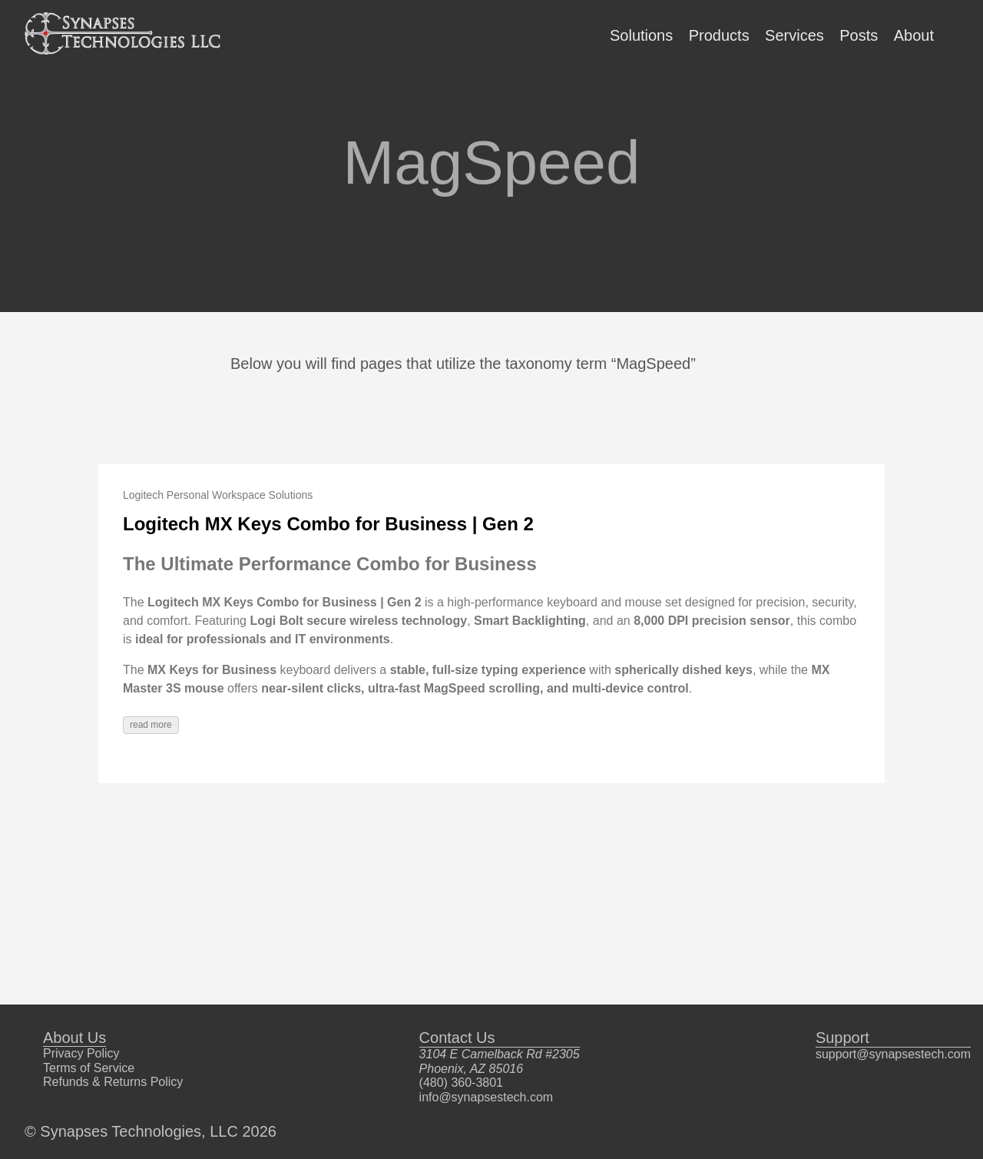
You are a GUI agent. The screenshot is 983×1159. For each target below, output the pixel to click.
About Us (74, 1037)
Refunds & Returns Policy (113, 1081)
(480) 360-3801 (461, 1082)
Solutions (641, 35)
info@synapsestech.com (486, 1097)
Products (719, 35)
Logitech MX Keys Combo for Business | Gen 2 (328, 523)
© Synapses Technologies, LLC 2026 (150, 1131)
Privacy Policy (81, 1053)
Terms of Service (88, 1067)
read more (151, 724)
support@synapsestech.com (893, 1054)
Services (794, 35)
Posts (858, 35)
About (914, 35)
